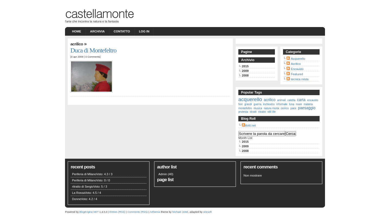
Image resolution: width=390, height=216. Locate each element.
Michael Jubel (180, 211)
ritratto (262, 111)
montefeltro (245, 108)
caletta (291, 100)
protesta (243, 111)
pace (293, 108)
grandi (248, 104)
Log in (144, 31)
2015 (245, 66)
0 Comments (92, 56)
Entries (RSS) (117, 211)
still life (272, 111)
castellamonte (99, 12)
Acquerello (298, 58)
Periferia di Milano (84, 174)
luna (291, 104)
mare (299, 104)
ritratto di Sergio (82, 186)
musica (257, 108)
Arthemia (155, 211)
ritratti (253, 111)
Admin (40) (165, 174)
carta (301, 100)
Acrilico (76, 44)
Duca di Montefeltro (93, 50)
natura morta (271, 108)
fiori (240, 104)
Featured (297, 74)
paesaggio (307, 108)
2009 (245, 70)
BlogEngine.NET (89, 211)
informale (281, 104)
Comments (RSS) (137, 211)
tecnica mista (299, 79)
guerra (257, 104)
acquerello (250, 99)
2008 (245, 75)
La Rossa (78, 192)
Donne (76, 199)
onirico (285, 108)
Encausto (297, 69)
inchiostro (269, 104)
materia (308, 104)
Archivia (97, 31)
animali (281, 100)
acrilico (270, 100)
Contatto (122, 31)
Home (76, 31)
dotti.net (250, 125)
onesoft (207, 211)
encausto (312, 100)
